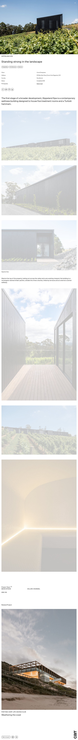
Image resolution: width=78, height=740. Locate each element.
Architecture (13, 66)
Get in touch (6, 737)
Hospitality (5, 66)
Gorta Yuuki (40, 83)
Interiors (20, 66)
